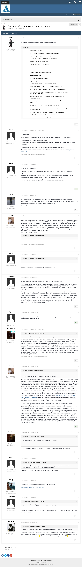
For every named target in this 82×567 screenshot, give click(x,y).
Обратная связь (48, 560)
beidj (11, 480)
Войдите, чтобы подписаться (10, 24)
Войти (68, 14)
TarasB (11, 195)
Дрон (11, 253)
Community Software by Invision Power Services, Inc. (41, 564)
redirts (11, 457)
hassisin (11, 432)
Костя (11, 130)
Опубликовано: (29, 38)
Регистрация (76, 14)
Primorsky (11, 276)
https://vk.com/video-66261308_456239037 (33, 487)
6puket (14, 28)
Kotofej (11, 215)
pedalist (11, 521)
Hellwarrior (11, 329)
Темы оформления (35, 560)
